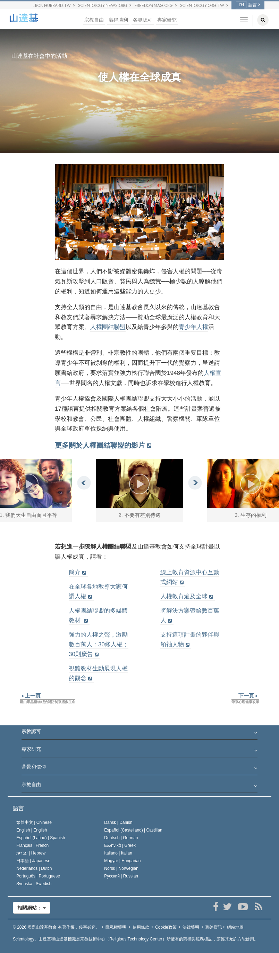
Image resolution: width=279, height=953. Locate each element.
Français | (32, 845)
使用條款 (141, 927)
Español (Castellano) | (133, 830)
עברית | (30, 853)
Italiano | (118, 853)
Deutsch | (121, 837)
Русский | (121, 876)
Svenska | (33, 883)
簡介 (75, 572)
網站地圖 (235, 927)
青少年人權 (193, 327)
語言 (246, 5)
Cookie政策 (165, 927)
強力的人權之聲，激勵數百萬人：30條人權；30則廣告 (98, 644)
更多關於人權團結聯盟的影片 (100, 445)
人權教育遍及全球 (184, 596)
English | (31, 830)
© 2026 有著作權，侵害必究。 (56, 927)
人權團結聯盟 (108, 327)
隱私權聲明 (115, 927)
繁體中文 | (34, 822)
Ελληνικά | (120, 845)
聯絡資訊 (213, 927)
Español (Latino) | (40, 837)
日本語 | (33, 860)
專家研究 (167, 20)
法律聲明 (191, 927)
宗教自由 (94, 20)
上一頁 (30, 696)
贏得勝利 (118, 20)
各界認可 (142, 20)
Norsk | (121, 868)
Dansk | (118, 822)
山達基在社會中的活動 (39, 56)
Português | (38, 876)
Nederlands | (34, 868)
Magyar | (122, 860)
